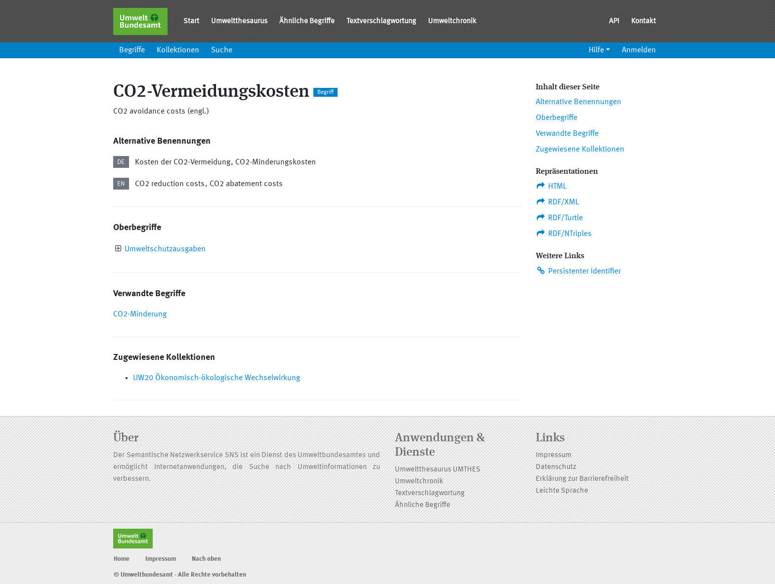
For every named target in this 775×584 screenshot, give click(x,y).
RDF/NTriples (564, 233)
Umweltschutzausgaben (165, 249)
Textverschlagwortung (381, 21)
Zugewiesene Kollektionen (580, 150)
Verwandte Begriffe (567, 134)
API (614, 21)
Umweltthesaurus (239, 21)
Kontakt (643, 21)
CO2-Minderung (140, 314)
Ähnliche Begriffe (307, 21)
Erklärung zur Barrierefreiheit (582, 479)
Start (191, 21)
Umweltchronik (452, 21)
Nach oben (206, 559)
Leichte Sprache (562, 491)
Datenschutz (556, 467)
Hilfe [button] (596, 50)
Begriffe (132, 50)
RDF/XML (557, 201)
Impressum (553, 455)
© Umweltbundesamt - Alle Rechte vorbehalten (180, 575)
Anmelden (639, 50)
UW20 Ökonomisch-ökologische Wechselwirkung (216, 378)
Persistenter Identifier (578, 271)
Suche (221, 50)
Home (121, 559)
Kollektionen (178, 50)
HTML (551, 186)
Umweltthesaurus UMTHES (437, 469)
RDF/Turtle (559, 217)
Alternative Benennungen (578, 102)
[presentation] (118, 249)
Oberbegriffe (556, 118)
